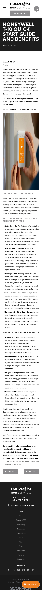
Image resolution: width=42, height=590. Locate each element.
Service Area (21, 533)
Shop (21, 537)
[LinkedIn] (33, 570)
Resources (21, 529)
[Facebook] (9, 570)
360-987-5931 (21, 499)
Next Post (31, 471)
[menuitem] (11, 582)
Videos (21, 542)
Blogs (21, 546)
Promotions (21, 550)
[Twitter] (14, 570)
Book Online (20, 13)
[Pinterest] (28, 570)
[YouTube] (18, 570)
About (21, 516)
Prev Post (10, 471)
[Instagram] (23, 570)
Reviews (21, 555)
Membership (21, 524)
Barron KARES (21, 520)
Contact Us (21, 559)
